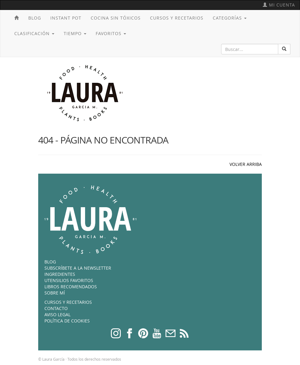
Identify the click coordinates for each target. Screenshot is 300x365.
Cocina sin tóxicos (116, 18)
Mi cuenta (279, 5)
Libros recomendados (70, 287)
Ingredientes (59, 274)
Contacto (56, 308)
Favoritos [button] (111, 33)
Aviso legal (57, 314)
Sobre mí (54, 293)
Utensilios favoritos (68, 280)
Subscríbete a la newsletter (77, 268)
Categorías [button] (230, 18)
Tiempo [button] (75, 33)
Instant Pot (65, 18)
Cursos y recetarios (176, 18)
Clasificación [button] (34, 33)
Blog (34, 18)
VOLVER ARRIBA (246, 164)
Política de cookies (67, 321)
